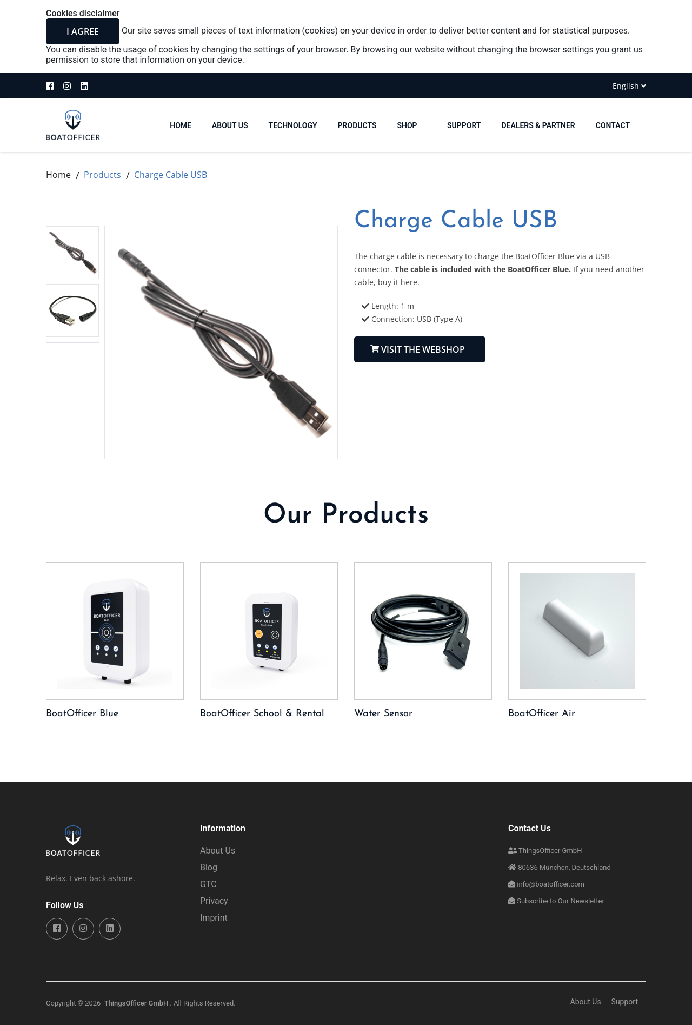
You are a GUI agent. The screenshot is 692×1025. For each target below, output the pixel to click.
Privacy (214, 901)
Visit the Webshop (416, 349)
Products (357, 125)
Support (464, 125)
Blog (208, 868)
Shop (412, 125)
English (629, 86)
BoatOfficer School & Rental (262, 714)
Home (58, 175)
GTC (208, 884)
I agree (82, 31)
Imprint (214, 918)
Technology (293, 125)
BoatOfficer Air (541, 714)
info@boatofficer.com (546, 885)
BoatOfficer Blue (82, 714)
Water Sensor (383, 714)
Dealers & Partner (538, 125)
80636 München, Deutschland (559, 868)
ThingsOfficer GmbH (545, 851)
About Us (230, 125)
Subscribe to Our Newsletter (556, 901)
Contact (613, 125)
